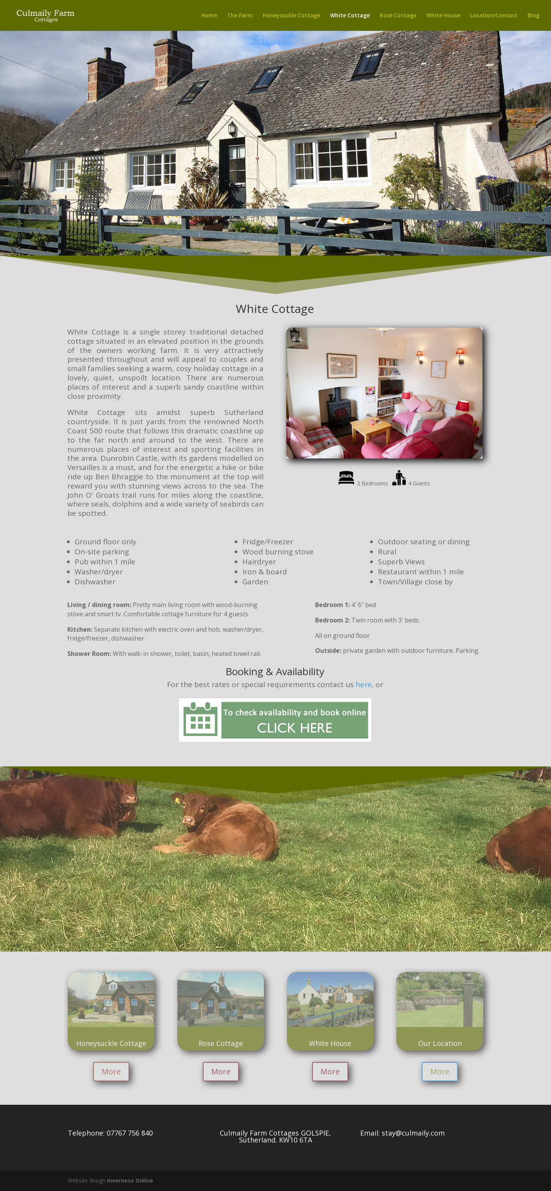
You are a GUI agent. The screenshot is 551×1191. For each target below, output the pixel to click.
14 (413, 443)
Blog (533, 16)
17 (433, 443)
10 (387, 443)
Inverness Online (130, 1180)
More (111, 1071)
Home (209, 16)
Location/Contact (494, 16)
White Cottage (350, 16)
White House (443, 16)
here (364, 684)
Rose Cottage (398, 16)
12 (400, 443)
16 (427, 443)
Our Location (440, 1043)
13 (407, 443)
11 (394, 443)
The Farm (240, 16)
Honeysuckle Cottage (291, 16)
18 (440, 443)
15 (420, 443)
